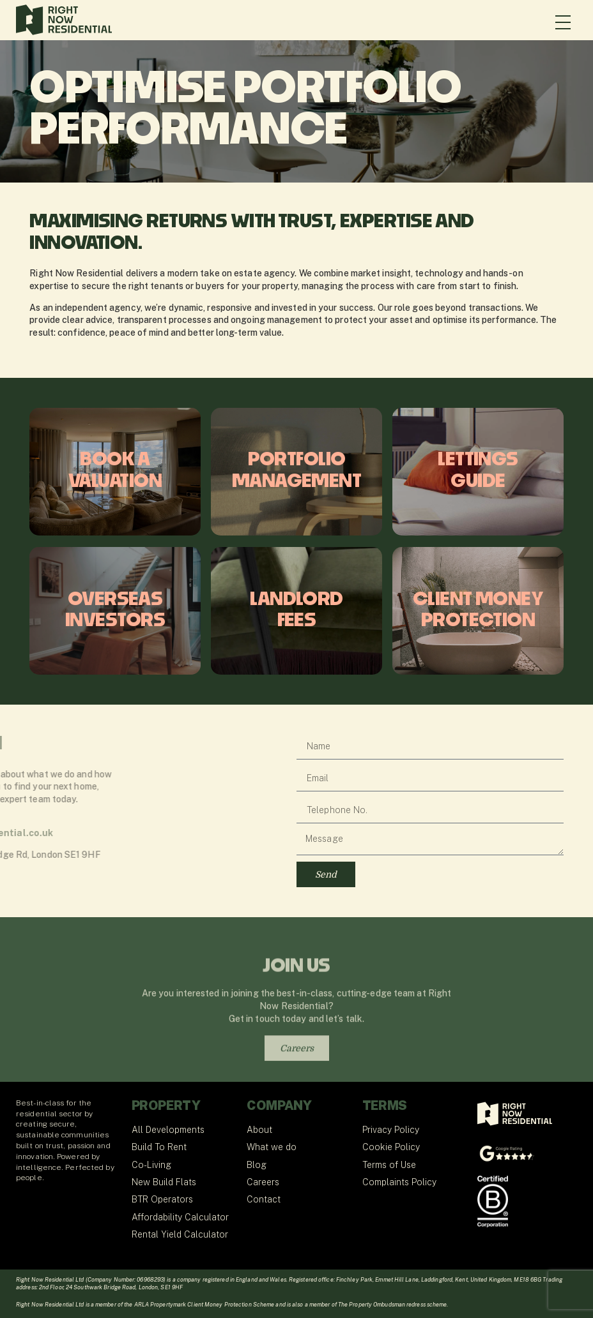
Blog (256, 1165)
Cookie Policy (391, 1147)
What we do (271, 1147)
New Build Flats (164, 1182)
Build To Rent (159, 1147)
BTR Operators (162, 1199)
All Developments (168, 1130)
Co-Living (151, 1165)
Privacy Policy (390, 1130)
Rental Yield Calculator (180, 1234)
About (259, 1130)
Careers (263, 1182)
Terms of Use (389, 1165)
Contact (264, 1199)
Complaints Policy (399, 1182)
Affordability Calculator (180, 1217)
